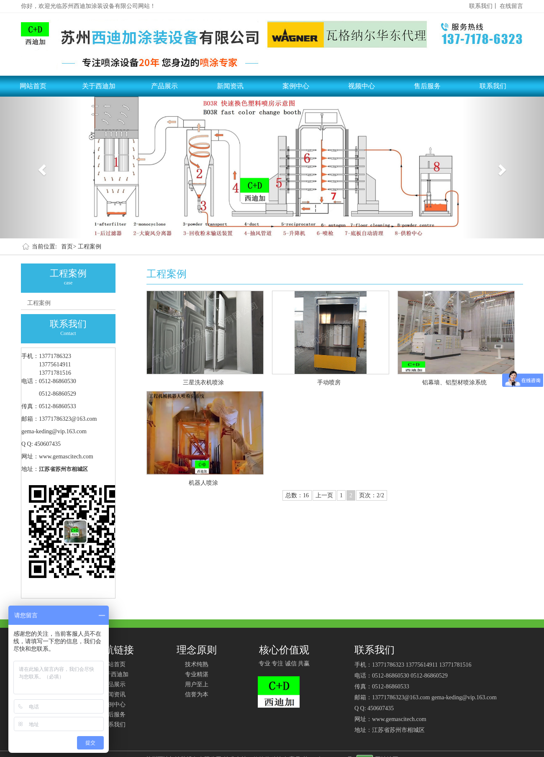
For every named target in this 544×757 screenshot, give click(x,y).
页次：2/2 (371, 495)
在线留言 (511, 6)
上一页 (324, 495)
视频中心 (361, 86)
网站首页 (33, 86)
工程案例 (89, 246)
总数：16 (297, 495)
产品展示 (164, 86)
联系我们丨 (483, 6)
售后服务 (427, 86)
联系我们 (493, 86)
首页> (68, 246)
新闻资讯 (230, 86)
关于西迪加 (98, 86)
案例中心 (295, 86)
